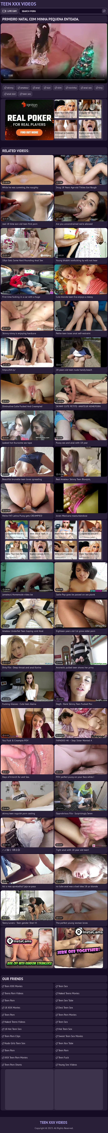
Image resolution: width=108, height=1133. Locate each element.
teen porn (10, 1050)
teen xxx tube (65, 1043)
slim (59, 87)
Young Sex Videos (67, 1064)
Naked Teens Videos (15, 1021)
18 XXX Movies (12, 1007)
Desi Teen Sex (65, 1007)
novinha (72, 87)
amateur (24, 87)
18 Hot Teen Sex (13, 1029)
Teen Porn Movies (67, 1014)
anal (38, 87)
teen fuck (63, 1057)
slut (48, 87)
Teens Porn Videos (14, 993)
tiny (100, 87)
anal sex (88, 87)
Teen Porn (10, 1000)
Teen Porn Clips (12, 1036)
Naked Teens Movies (68, 993)
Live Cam (12, 11)
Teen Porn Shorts (13, 1064)
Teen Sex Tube (65, 1000)
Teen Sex (63, 986)
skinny (10, 87)
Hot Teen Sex (65, 1029)
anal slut (11, 93)
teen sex (27, 93)
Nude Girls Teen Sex (15, 1043)
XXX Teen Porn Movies (16, 1057)
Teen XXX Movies (13, 986)
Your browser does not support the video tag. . (54, 53)
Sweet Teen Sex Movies (70, 1036)
